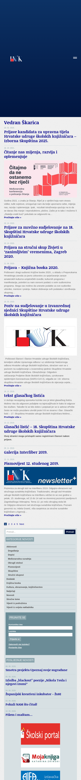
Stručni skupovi (16, 575)
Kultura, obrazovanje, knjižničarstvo (24, 587)
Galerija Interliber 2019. (26, 452)
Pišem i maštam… (19, 715)
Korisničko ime (16, 625)
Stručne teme (13, 599)
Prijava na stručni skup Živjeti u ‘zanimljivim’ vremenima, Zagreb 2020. (35, 252)
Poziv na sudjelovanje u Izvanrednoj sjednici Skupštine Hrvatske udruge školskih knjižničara (37, 310)
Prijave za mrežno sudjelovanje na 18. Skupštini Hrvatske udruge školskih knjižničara (38, 232)
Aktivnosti (11, 546)
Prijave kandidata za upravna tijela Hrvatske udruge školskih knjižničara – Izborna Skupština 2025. (40, 136)
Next (21, 524)
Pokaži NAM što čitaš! (21, 704)
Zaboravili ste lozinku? (19, 644)
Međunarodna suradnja (19, 559)
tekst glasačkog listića (24, 395)
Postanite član (15, 647)
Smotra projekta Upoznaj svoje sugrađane (36, 670)
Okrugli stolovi (15, 563)
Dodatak (10, 579)
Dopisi (11, 555)
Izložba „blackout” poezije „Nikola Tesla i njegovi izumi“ (36, 682)
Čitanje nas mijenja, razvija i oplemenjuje (30, 154)
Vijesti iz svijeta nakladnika (20, 607)
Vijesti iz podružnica (16, 603)
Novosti (10, 595)
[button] (75, 59)
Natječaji (10, 591)
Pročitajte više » (12, 217)
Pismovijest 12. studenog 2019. (31, 463)
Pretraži (70, 532)
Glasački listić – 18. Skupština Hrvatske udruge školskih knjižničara (39, 429)
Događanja (13, 551)
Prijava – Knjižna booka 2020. (31, 267)
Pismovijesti (14, 567)
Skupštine (13, 571)
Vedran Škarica (21, 122)
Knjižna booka (13, 583)
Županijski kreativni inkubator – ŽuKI (33, 694)
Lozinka (12, 631)
